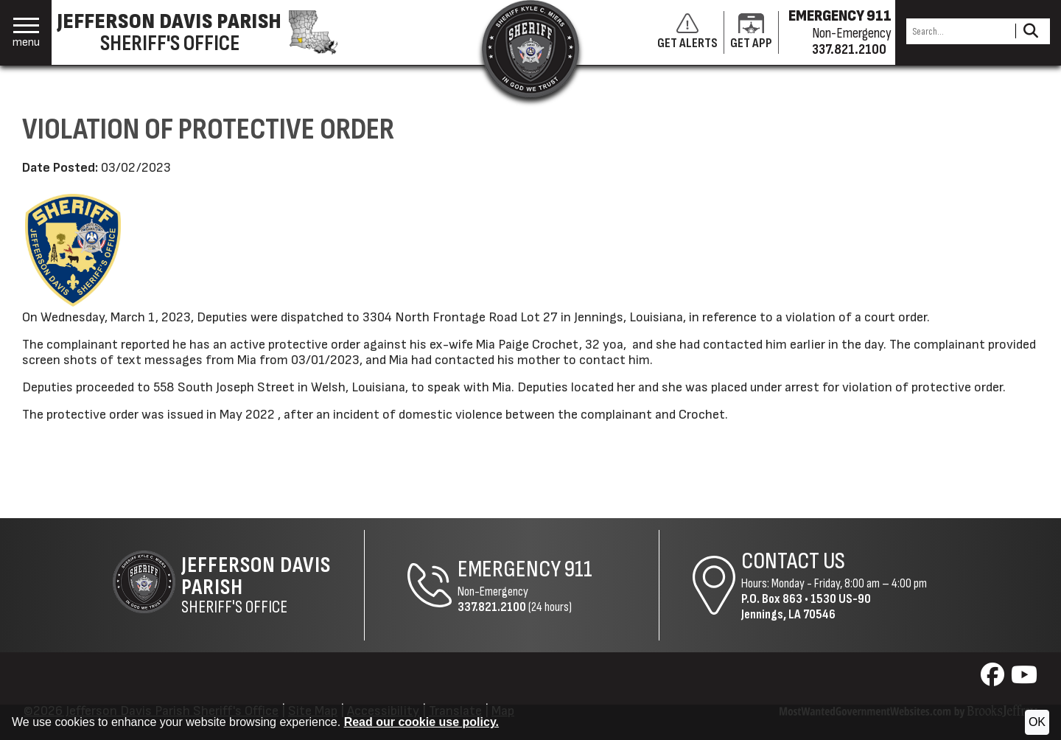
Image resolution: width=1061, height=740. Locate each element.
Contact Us (793, 561)
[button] (26, 32)
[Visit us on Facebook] (994, 679)
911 (578, 569)
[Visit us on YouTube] (1024, 679)
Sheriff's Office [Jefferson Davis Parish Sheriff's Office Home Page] (272, 585)
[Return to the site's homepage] (530, 48)
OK (1037, 722)
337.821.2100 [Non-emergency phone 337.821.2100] (849, 49)
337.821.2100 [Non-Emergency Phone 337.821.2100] (492, 607)
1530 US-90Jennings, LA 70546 (806, 606)
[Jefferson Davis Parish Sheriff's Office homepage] (204, 32)
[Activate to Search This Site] (1030, 31)
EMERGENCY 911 (840, 16)
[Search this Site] (958, 31)
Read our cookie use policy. (421, 722)
